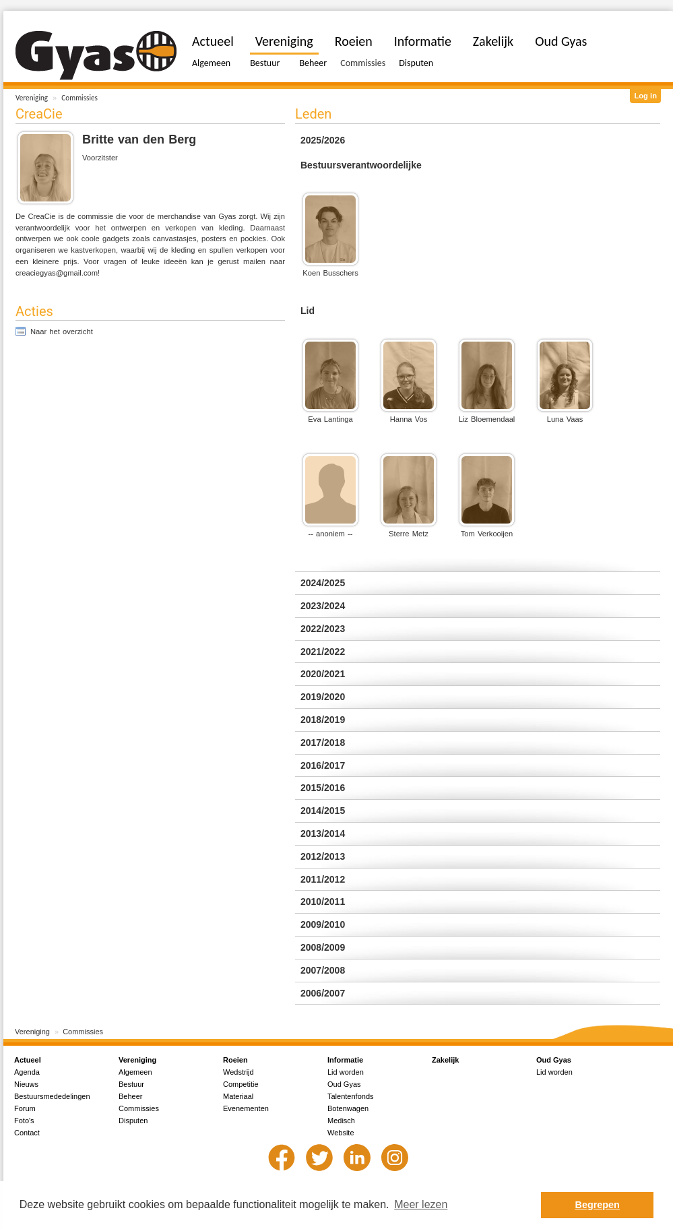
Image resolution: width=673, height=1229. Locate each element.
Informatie (422, 41)
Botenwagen (347, 1108)
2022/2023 (322, 628)
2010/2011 (322, 901)
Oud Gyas (561, 41)
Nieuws (26, 1084)
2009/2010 (322, 924)
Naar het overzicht (61, 331)
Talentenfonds (350, 1096)
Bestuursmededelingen (52, 1096)
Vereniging (31, 97)
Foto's (24, 1120)
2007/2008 (322, 970)
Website (340, 1133)
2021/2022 (322, 651)
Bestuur (265, 63)
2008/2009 (322, 947)
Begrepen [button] (597, 1204)
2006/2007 (322, 993)
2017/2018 (322, 742)
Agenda (27, 1072)
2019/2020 (322, 696)
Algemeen (211, 63)
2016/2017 (322, 765)
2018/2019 (322, 719)
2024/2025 (322, 582)
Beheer (313, 63)
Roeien (354, 41)
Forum (25, 1108)
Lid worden (345, 1072)
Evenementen (246, 1108)
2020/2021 (322, 673)
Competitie (241, 1084)
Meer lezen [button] (420, 1204)
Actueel (213, 41)
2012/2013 (322, 856)
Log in (645, 96)
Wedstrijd (238, 1072)
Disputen (416, 63)
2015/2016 (322, 787)
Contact (27, 1133)
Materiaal (238, 1096)
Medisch (341, 1120)
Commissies (79, 97)
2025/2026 (322, 140)
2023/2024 (322, 605)
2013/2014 (322, 833)
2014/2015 (322, 810)
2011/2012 (322, 879)
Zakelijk (493, 41)
